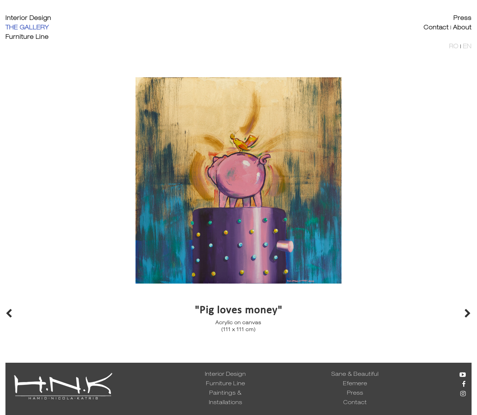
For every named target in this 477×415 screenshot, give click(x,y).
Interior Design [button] (28, 19)
